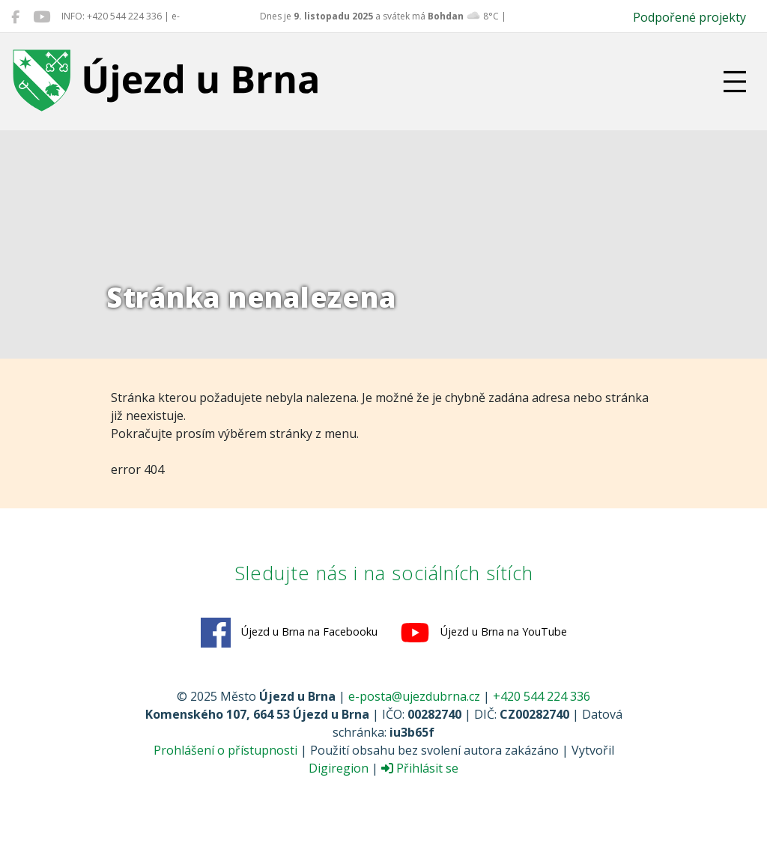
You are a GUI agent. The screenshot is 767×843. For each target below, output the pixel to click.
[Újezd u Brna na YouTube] (41, 16)
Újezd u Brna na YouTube (483, 633)
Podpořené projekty (689, 17)
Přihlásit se (419, 768)
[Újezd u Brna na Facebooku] (15, 16)
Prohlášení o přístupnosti (225, 750)
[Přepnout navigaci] (735, 81)
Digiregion (339, 768)
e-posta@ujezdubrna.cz (414, 696)
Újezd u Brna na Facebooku (289, 633)
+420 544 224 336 (541, 696)
